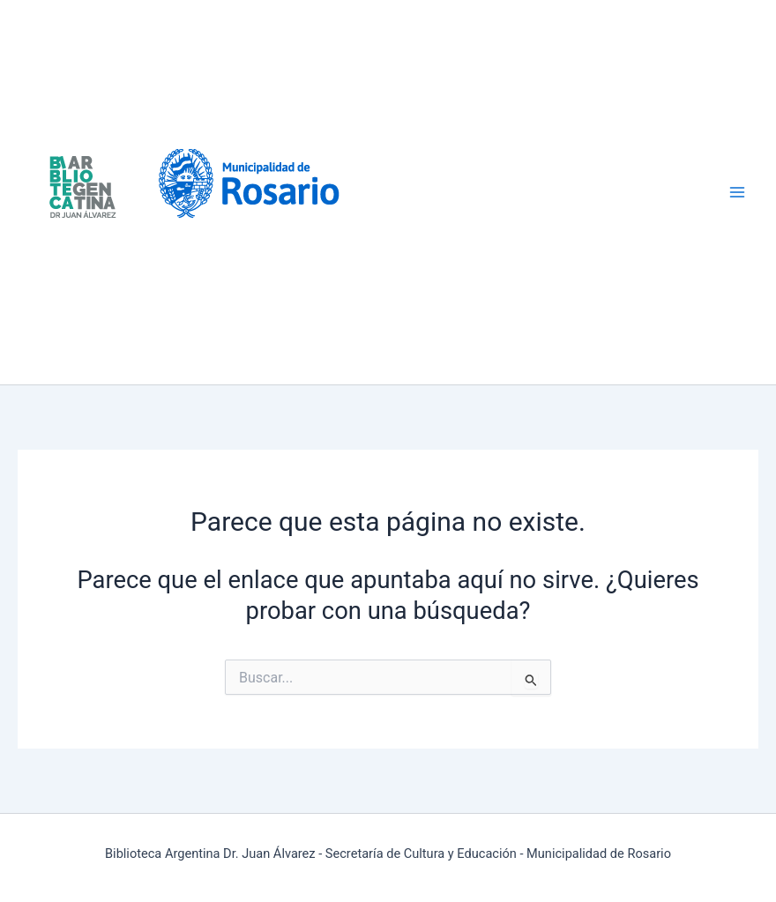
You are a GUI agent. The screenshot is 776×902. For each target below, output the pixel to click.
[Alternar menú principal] (737, 192)
